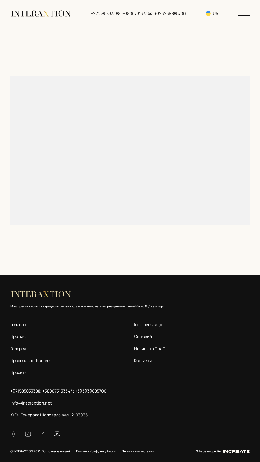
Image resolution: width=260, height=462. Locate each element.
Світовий (143, 336)
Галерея (18, 348)
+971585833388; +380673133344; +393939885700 (138, 13)
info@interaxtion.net (31, 403)
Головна (18, 324)
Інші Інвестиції (148, 324)
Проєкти (18, 372)
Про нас (18, 336)
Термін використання (138, 451)
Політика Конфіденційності (96, 451)
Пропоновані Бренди (30, 360)
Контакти (143, 360)
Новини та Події (149, 348)
